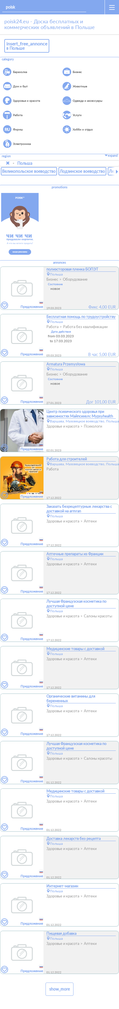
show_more (59, 989)
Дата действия (61, 331)
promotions (59, 187)
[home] (96, 7)
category (8, 59)
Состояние (55, 284)
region (6, 156)
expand (111, 155)
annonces (59, 262)
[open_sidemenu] (112, 7)
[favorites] (4, 305)
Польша (24, 163)
